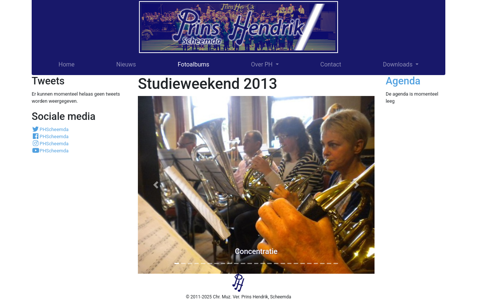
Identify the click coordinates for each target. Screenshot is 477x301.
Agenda (403, 81)
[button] (155, 185)
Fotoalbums (193, 64)
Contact (330, 64)
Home (67, 64)
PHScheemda (50, 129)
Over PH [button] (262, 64)
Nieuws (126, 64)
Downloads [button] (398, 64)
